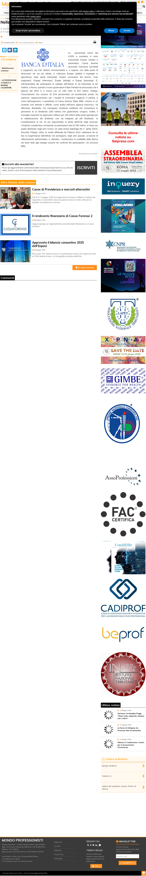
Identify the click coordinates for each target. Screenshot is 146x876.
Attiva (96, 866)
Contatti (57, 846)
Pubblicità (57, 850)
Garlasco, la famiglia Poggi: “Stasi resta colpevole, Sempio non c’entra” (130, 716)
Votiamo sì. (107, 776)
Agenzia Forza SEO (40, 873)
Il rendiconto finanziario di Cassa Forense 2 (62, 216)
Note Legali (58, 859)
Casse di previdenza (26, 43)
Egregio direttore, (109, 766)
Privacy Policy (59, 854)
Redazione (58, 842)
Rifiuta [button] (111, 30)
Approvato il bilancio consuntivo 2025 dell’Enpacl (58, 244)
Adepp (40, 43)
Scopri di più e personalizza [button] (28, 30)
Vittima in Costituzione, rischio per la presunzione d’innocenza (130, 745)
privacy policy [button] (88, 11)
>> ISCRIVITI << (128, 863)
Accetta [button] (127, 30)
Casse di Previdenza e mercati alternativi (61, 189)
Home (2, 18)
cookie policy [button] (35, 16)
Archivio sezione (85, 267)
